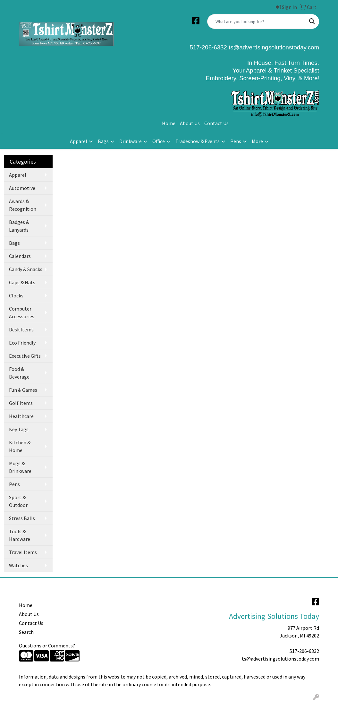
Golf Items (21, 403)
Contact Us (216, 123)
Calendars (20, 256)
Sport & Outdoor (18, 501)
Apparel (78, 141)
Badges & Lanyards (19, 226)
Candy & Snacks (25, 269)
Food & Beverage (19, 373)
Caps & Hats (22, 282)
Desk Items (21, 329)
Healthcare (21, 416)
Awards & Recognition (22, 205)
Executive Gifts (25, 356)
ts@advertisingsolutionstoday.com (273, 47)
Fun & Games (23, 390)
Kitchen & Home (19, 446)
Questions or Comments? (47, 645)
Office (158, 141)
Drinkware (130, 141)
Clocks (16, 295)
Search (26, 632)
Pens (235, 141)
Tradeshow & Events (197, 141)
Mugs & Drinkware (20, 467)
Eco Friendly (22, 342)
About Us (190, 123)
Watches (18, 565)
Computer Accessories (21, 312)
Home (168, 123)
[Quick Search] (256, 21)
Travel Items (23, 552)
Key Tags (19, 429)
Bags (103, 141)
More (257, 141)
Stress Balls (22, 518)
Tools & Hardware (19, 535)
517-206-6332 (304, 651)
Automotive (22, 188)
